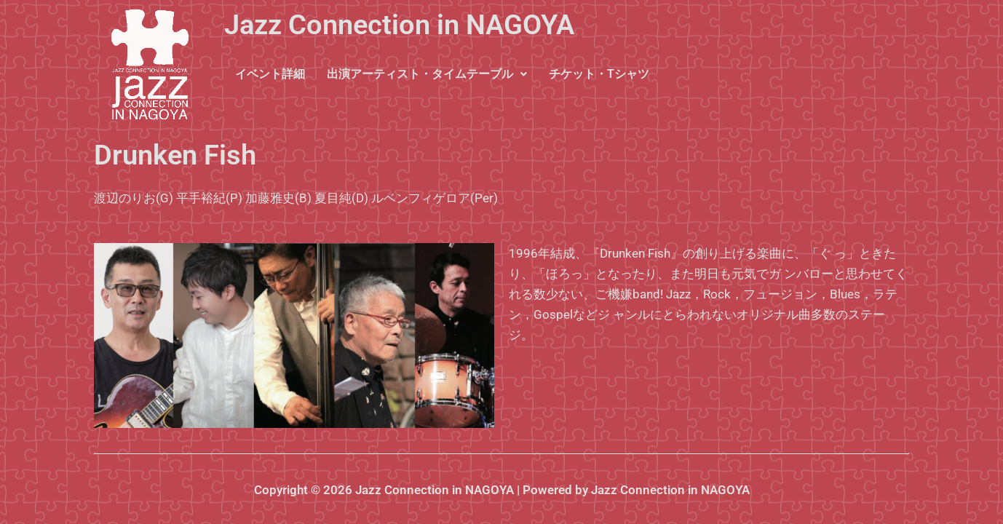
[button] (427, 74)
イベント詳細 (270, 74)
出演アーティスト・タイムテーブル (427, 74)
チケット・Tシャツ (599, 74)
